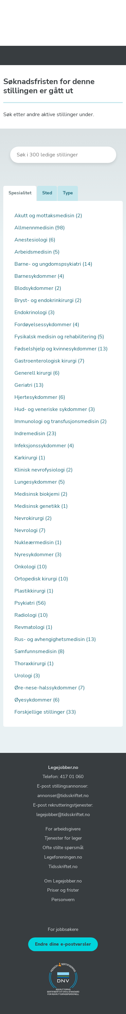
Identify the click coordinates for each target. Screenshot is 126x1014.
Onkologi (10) (30, 566)
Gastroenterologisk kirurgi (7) (49, 361)
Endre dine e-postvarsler (63, 944)
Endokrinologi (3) (34, 312)
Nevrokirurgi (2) (33, 518)
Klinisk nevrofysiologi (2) (43, 469)
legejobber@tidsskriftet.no (63, 814)
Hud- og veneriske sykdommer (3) (54, 409)
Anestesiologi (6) (34, 239)
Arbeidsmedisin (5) (37, 252)
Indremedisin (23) (35, 433)
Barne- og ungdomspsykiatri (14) (53, 264)
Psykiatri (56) (30, 603)
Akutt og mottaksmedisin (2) (48, 215)
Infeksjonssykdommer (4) (44, 445)
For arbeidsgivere (63, 829)
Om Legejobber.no (63, 881)
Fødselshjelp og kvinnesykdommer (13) (61, 348)
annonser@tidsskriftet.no (63, 795)
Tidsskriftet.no (63, 866)
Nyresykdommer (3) (38, 554)
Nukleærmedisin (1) (38, 542)
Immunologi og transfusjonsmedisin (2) (60, 421)
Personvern (63, 899)
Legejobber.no (63, 767)
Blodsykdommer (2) (37, 288)
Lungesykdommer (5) (39, 482)
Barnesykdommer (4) (39, 276)
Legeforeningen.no (63, 857)
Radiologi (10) (31, 615)
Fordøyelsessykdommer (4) (46, 324)
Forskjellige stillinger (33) (45, 712)
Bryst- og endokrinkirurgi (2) (47, 300)
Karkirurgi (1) (29, 457)
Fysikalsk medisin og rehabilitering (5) (59, 336)
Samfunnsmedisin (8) (39, 651)
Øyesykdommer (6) (37, 699)
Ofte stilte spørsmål (63, 847)
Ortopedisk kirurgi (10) (41, 578)
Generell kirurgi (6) (37, 373)
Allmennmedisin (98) (39, 227)
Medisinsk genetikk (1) (41, 506)
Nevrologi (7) (29, 530)
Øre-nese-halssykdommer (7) (49, 687)
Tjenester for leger (63, 838)
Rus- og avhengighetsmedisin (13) (55, 639)
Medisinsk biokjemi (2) (40, 494)
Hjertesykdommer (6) (39, 397)
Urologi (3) (27, 675)
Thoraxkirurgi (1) (34, 663)
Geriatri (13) (29, 385)
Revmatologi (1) (33, 627)
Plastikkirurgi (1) (33, 591)
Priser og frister (63, 890)
